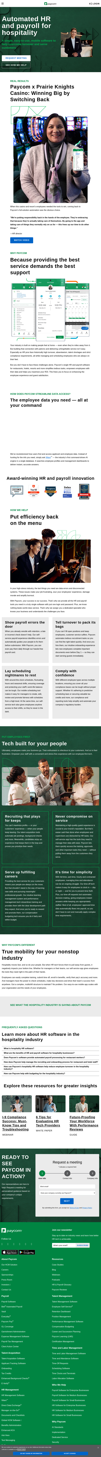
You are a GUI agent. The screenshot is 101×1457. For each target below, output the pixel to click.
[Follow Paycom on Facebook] (16, 1244)
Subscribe (82, 1245)
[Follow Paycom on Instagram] (21, 1244)
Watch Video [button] (21, 240)
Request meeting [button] (16, 58)
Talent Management (62, 1296)
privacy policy (21, 1449)
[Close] (98, 1447)
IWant (48, 457)
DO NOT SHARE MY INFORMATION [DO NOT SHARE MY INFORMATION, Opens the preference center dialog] (31, 1453)
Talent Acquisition (10, 1353)
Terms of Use (74, 1208)
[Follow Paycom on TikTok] (33, 1244)
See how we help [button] (16, 65)
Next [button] (67, 1201)
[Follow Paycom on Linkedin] (4, 1244)
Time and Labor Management (67, 1348)
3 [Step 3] (92, 1173)
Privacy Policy (87, 1208)
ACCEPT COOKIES (70, 1453)
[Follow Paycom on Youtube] (27, 1244)
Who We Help (59, 1385)
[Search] (89, 4)
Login (96, 4)
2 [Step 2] (67, 1173)
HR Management (10, 1390)
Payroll (5, 1296)
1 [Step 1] (42, 1173)
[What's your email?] (64, 1245)
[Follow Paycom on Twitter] (10, 1244)
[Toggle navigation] (2, 3)
